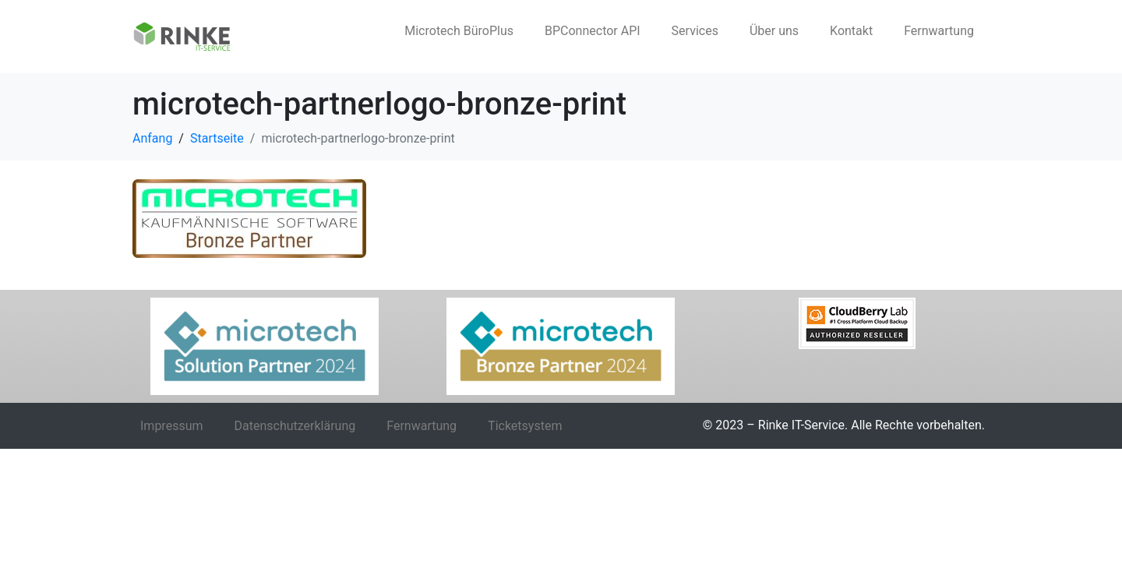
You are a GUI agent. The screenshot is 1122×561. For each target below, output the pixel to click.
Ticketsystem (525, 425)
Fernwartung (939, 30)
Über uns (774, 30)
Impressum (171, 425)
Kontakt (851, 30)
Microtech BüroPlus (458, 30)
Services (695, 30)
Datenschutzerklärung (295, 425)
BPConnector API (592, 30)
